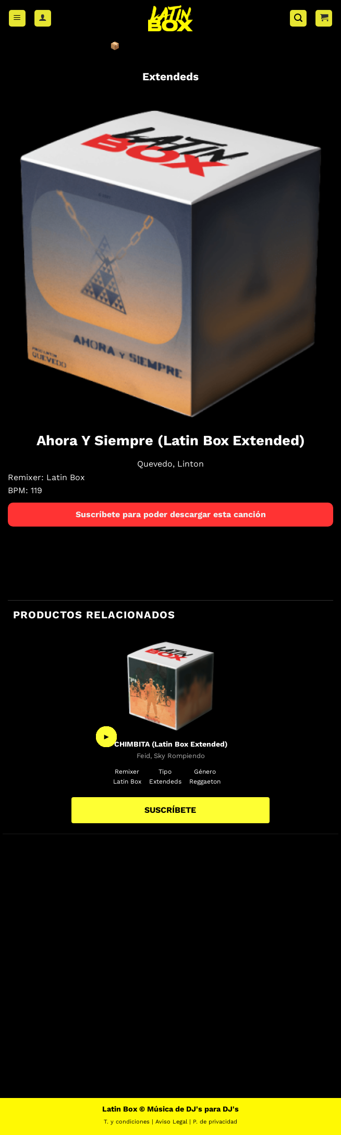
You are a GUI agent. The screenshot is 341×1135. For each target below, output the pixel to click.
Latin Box (65, 477)
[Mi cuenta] (42, 18)
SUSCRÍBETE (170, 810)
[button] (17, 18)
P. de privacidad (215, 1121)
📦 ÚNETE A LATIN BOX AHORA (171, 46)
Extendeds (170, 76)
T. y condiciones (127, 1121)
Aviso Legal (171, 1121)
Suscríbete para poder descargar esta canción (171, 514)
